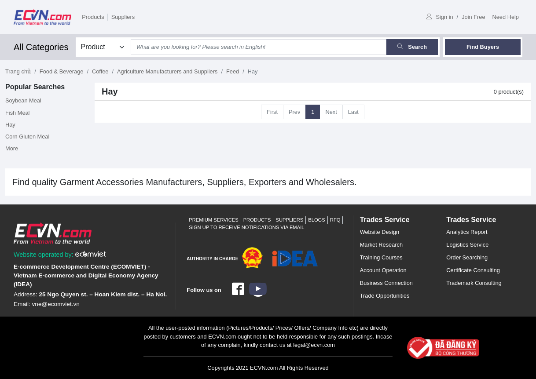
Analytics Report (466, 232)
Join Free (473, 17)
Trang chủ (18, 71)
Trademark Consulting (473, 283)
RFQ (335, 219)
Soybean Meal (23, 100)
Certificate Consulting (473, 270)
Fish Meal (17, 112)
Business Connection (386, 283)
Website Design (379, 232)
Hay (10, 124)
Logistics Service (467, 244)
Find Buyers (482, 47)
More (11, 148)
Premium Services (213, 219)
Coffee (100, 71)
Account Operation (383, 270)
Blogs (316, 219)
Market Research (381, 244)
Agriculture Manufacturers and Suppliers (167, 71)
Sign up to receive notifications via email (246, 227)
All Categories (41, 47)
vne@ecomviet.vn (56, 304)
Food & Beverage (62, 71)
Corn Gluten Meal (27, 136)
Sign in (439, 17)
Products (93, 17)
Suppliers (123, 17)
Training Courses (381, 257)
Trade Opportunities (385, 295)
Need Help (505, 17)
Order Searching (467, 257)
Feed (232, 71)
